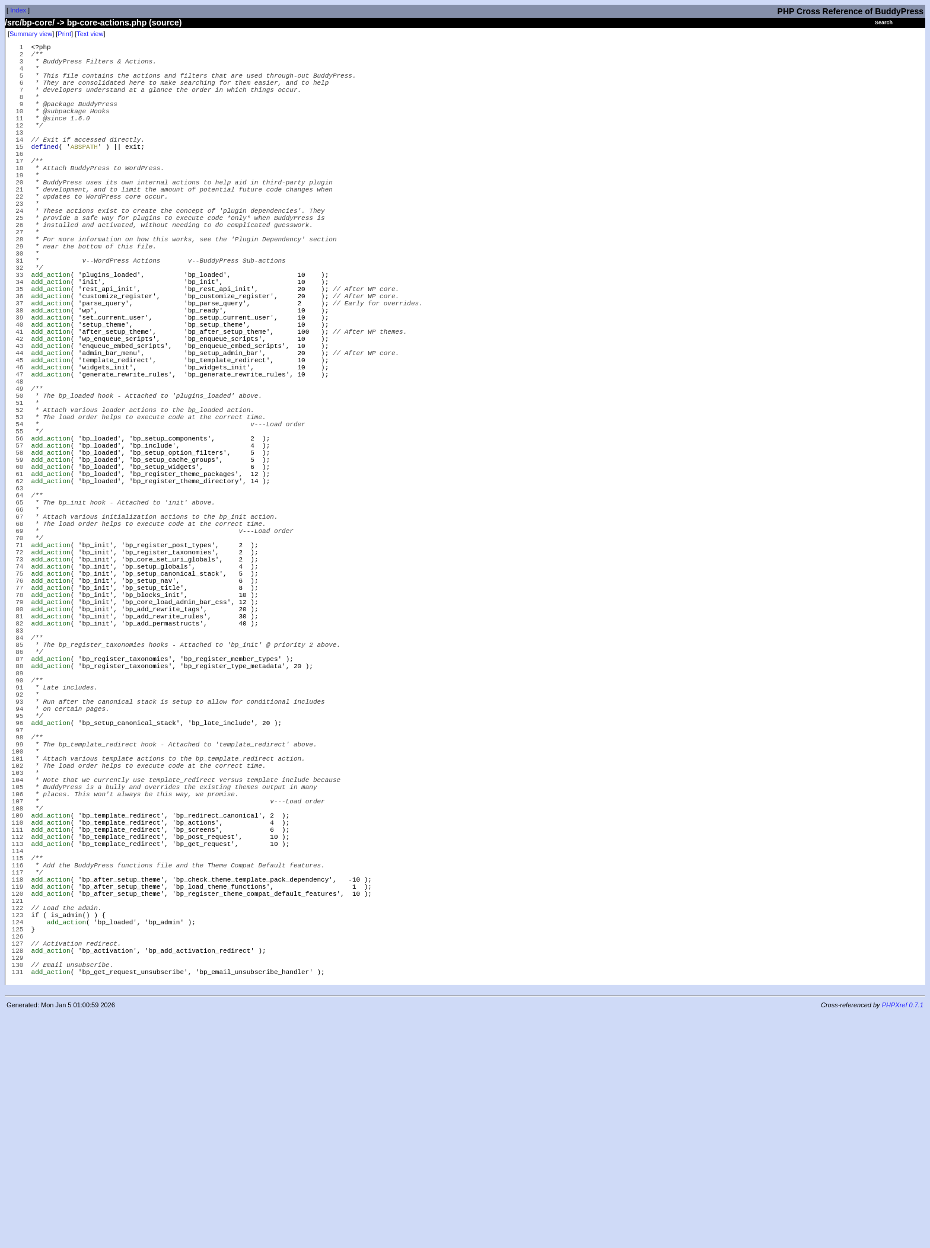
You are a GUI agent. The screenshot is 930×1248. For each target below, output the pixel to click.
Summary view (30, 33)
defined (45, 172)
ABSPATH (84, 172)
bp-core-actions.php (107, 22)
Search (884, 22)
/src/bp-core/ (30, 22)
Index (18, 10)
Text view (90, 33)
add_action (51, 332)
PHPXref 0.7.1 (902, 1237)
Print (64, 33)
